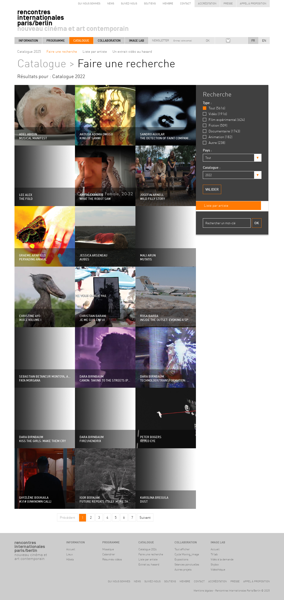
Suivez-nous (129, 3)
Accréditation (207, 3)
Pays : (207, 150)
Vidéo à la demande (222, 559)
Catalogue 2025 (29, 51)
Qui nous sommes (89, 3)
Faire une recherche (61, 51)
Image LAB (136, 40)
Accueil (70, 549)
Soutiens (150, 3)
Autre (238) (217, 142)
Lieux (69, 554)
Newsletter (160, 40)
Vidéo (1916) (218, 114)
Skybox (215, 564)
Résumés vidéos (112, 559)
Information (28, 40)
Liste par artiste (95, 51)
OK (207, 40)
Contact (185, 3)
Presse (228, 3)
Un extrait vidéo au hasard (132, 51)
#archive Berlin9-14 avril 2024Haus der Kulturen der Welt (30, 572)
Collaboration (109, 40)
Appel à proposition (253, 3)
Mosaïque (108, 549)
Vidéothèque (218, 569)
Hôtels (70, 559)
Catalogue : (212, 167)
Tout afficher (182, 549)
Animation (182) (220, 137)
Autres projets (183, 569)
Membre (168, 3)
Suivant (145, 517)
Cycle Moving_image (187, 554)
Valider (212, 189)
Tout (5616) (217, 108)
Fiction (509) (218, 125)
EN (264, 40)
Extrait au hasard (148, 564)
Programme (55, 40)
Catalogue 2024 (147, 549)
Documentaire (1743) (224, 131)
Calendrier (108, 554)
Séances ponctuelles (187, 564)
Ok (256, 222)
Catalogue (81, 40)
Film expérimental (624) (227, 119)
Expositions (181, 559)
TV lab (214, 554)
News (110, 3)
